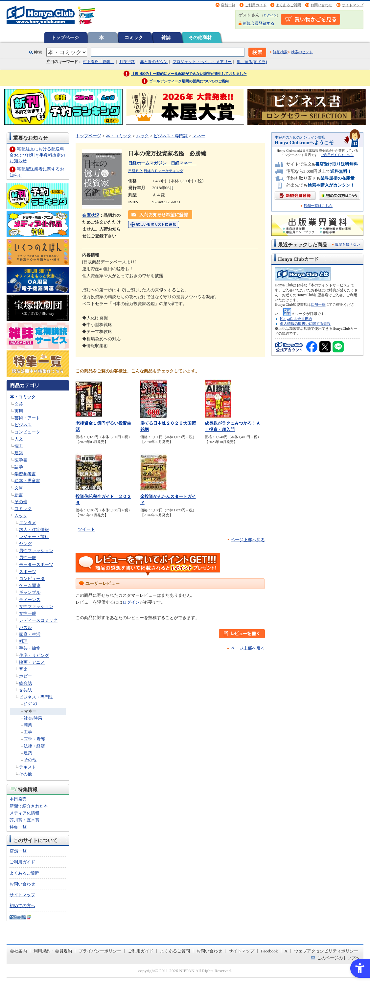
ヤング (25, 543)
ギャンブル (29, 592)
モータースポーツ (36, 564)
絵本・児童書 (27, 480)
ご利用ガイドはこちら (337, 155)
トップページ (65, 37)
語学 (18, 466)
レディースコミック (38, 620)
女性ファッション (36, 606)
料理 (23, 641)
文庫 (18, 487)
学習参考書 (25, 473)
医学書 (20, 460)
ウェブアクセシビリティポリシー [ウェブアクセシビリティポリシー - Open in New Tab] (326, 951)
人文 (18, 438)
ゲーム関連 (29, 585)
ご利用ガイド (255, 5)
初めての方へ (22, 905)
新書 (18, 494)
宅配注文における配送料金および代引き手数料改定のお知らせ (37, 154)
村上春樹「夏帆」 (98, 61)
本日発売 (18, 798)
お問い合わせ (321, 5)
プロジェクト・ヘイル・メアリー (202, 61)
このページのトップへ (338, 957)
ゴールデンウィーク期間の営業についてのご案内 (189, 81)
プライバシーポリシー (100, 951)
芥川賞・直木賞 (24, 819)
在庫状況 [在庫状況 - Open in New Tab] (90, 215)
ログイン (270, 15)
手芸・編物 (29, 648)
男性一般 (27, 557)
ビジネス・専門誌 (36, 697)
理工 (18, 445)
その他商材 (200, 37)
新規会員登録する (258, 23)
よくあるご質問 (288, 5)
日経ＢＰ (135, 171)
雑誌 (166, 37)
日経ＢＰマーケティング (163, 171)
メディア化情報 (24, 813)
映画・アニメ (32, 662)
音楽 (23, 669)
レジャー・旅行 (34, 536)
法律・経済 (34, 746)
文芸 (18, 404)
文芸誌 (25, 690)
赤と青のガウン (154, 61)
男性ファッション (36, 550)
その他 (20, 501)
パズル (25, 627)
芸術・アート (27, 417)
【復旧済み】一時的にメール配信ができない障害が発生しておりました (189, 74)
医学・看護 (34, 739)
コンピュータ (27, 432)
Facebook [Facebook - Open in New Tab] (269, 951)
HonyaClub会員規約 (296, 319)
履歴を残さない (347, 244)
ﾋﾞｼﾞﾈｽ (30, 704)
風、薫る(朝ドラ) (252, 61)
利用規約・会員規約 (53, 951)
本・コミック (22, 396)
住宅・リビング (34, 655)
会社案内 (18, 951)
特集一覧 (18, 827)
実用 (18, 411)
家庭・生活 (29, 634)
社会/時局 (33, 718)
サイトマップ (352, 5)
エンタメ (27, 522)
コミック (134, 37)
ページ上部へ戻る (248, 539)
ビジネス (23, 424)
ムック (20, 515)
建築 (18, 452)
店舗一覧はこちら (318, 206)
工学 (28, 731)
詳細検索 (280, 52)
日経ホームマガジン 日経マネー (162, 163)
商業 (28, 725)
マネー (30, 711)
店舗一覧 (228, 5)
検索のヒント (302, 52)
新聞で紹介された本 (29, 806)
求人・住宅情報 (34, 529)
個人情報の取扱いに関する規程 (305, 323)
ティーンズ (29, 599)
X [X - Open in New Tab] (286, 951)
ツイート (86, 529)
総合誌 (25, 683)
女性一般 (27, 613)
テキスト (27, 767)
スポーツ (27, 571)
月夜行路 (127, 61)
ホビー (25, 676)
